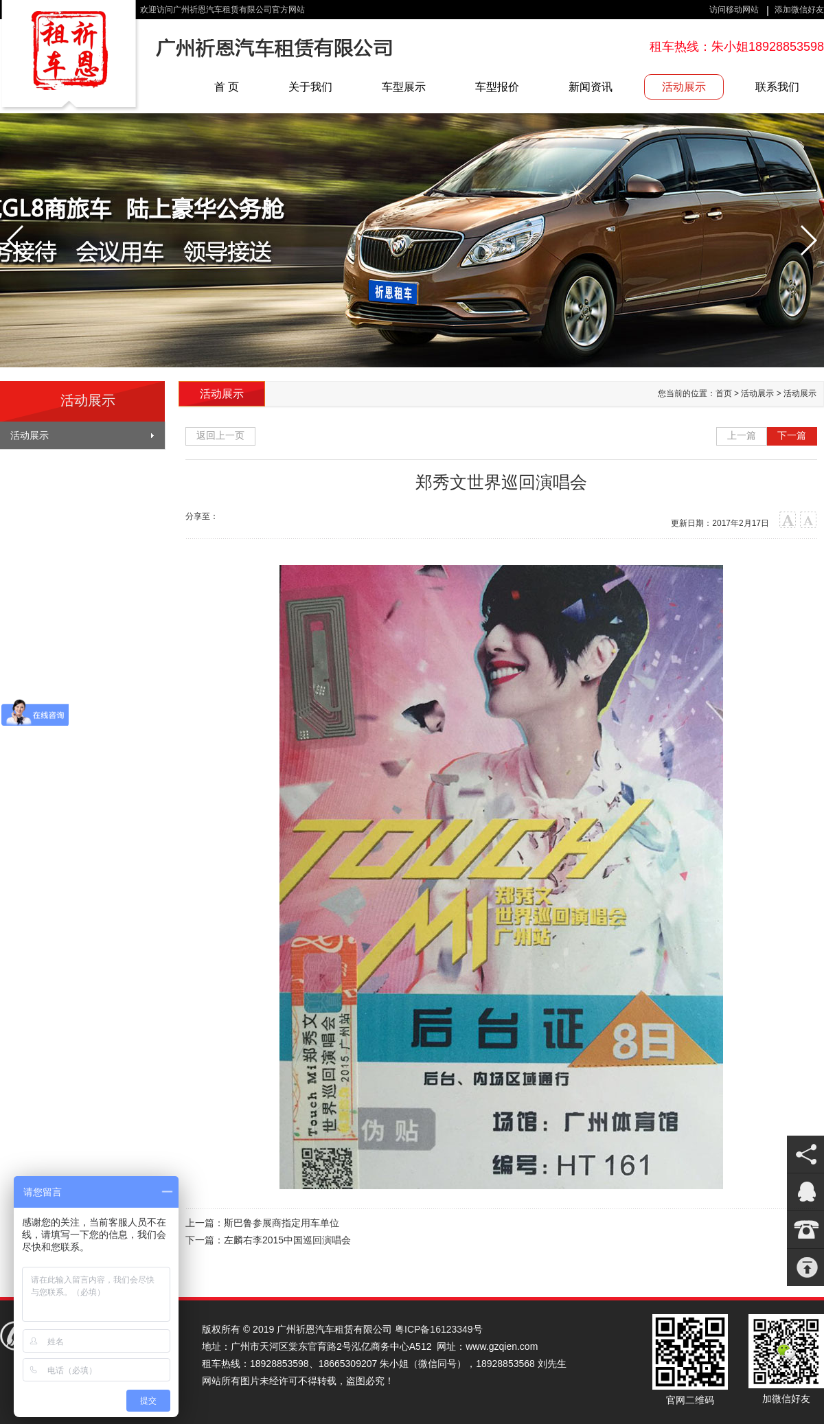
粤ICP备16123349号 (439, 1329)
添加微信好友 (799, 9)
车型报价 (497, 87)
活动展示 (684, 87)
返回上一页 (220, 435)
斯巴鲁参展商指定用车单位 (281, 1222)
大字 (788, 520)
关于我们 (310, 87)
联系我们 (777, 87)
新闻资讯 (591, 87)
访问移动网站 (734, 9)
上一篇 (741, 435)
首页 (724, 393)
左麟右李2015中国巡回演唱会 (287, 1239)
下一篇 (791, 435)
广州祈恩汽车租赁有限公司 (70, 56)
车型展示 (404, 87)
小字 (808, 520)
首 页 (226, 87)
